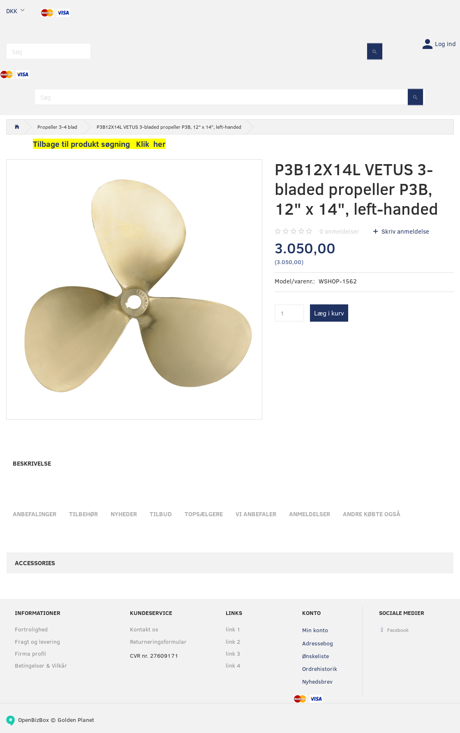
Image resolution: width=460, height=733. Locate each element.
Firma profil (30, 653)
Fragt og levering (37, 641)
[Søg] (375, 51)
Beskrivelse (32, 463)
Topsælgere (204, 514)
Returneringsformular (158, 641)
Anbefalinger (34, 514)
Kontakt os (144, 629)
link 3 (233, 653)
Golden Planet (76, 720)
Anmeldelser (309, 514)
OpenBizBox (33, 720)
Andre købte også (371, 514)
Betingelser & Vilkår (41, 665)
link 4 (233, 665)
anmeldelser (339, 231)
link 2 (233, 641)
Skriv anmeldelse (404, 231)
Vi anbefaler (256, 514)
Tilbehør (83, 514)
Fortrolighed (31, 629)
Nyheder (124, 514)
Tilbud (161, 514)
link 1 (233, 629)
